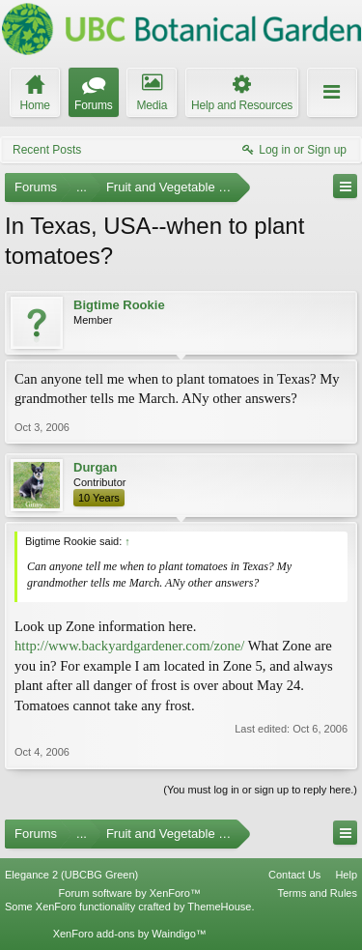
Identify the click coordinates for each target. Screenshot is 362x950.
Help (346, 874)
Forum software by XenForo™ (130, 893)
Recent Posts (47, 150)
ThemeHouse (219, 906)
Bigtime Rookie (119, 305)
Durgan (95, 467)
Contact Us (294, 874)
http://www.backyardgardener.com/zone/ (129, 645)
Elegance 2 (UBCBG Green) (71, 874)
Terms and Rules (317, 893)
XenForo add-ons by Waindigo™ (130, 933)
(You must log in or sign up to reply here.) (260, 789)
